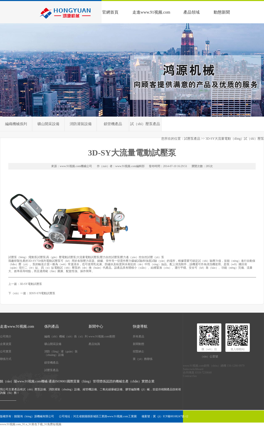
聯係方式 (5, 359)
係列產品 (51, 326)
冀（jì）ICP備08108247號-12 (170, 416)
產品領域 (191, 12)
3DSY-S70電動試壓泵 (42, 293)
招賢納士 (138, 351)
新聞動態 (138, 344)
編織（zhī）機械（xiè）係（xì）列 (66, 336)
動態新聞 (222, 12)
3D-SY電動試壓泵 (31, 283)
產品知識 (94, 344)
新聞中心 (96, 326)
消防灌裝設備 (81, 124)
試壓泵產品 (51, 370)
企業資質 (5, 344)
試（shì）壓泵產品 (145, 124)
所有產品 (138, 336)
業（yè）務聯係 (143, 359)
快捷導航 (140, 326)
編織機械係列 (16, 124)
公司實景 (5, 351)
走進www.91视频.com (151, 12)
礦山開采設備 (48, 124)
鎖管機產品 (113, 124)
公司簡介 (5, 336)
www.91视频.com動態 (102, 336)
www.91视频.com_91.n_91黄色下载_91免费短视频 (30, 424)
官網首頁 (110, 12)
